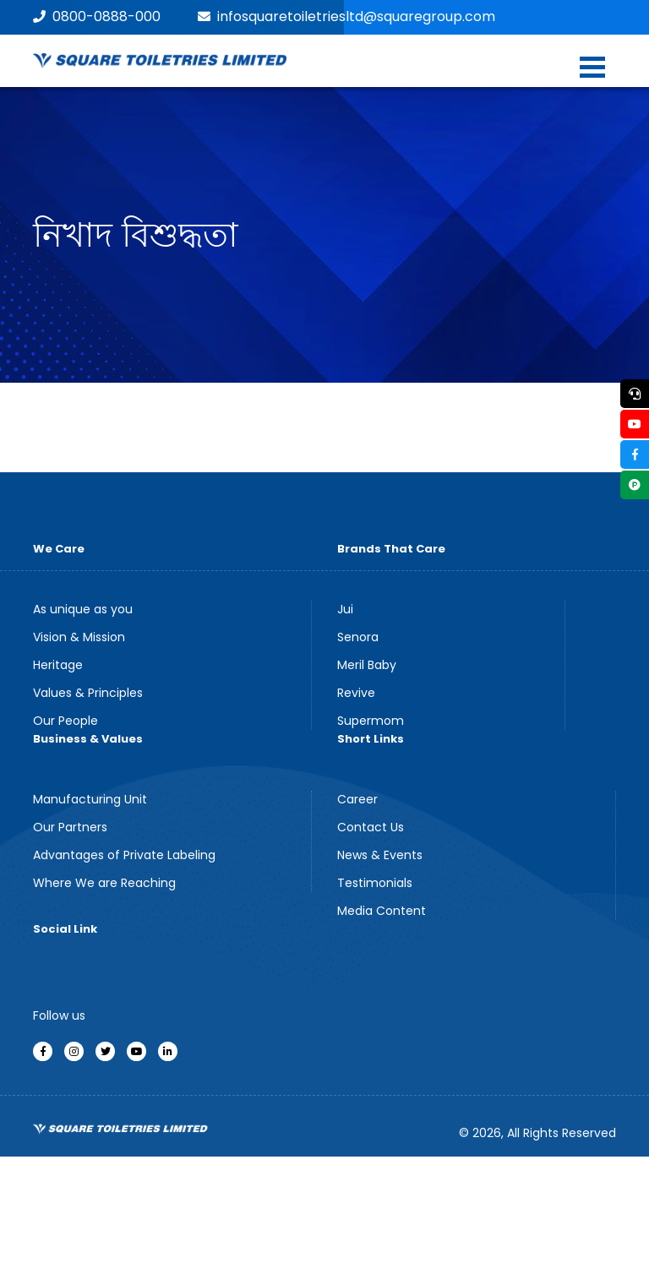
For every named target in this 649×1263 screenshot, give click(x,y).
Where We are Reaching (104, 882)
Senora (358, 637)
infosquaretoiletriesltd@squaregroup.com (346, 16)
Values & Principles (88, 692)
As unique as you (83, 609)
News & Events (380, 855)
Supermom (370, 720)
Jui (345, 609)
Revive (356, 692)
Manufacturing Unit (90, 799)
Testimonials (374, 882)
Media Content (381, 910)
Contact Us (370, 827)
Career (357, 799)
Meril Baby (366, 664)
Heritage (58, 664)
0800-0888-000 (97, 16)
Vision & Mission (79, 637)
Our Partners (70, 827)
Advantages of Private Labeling (124, 855)
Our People (65, 720)
